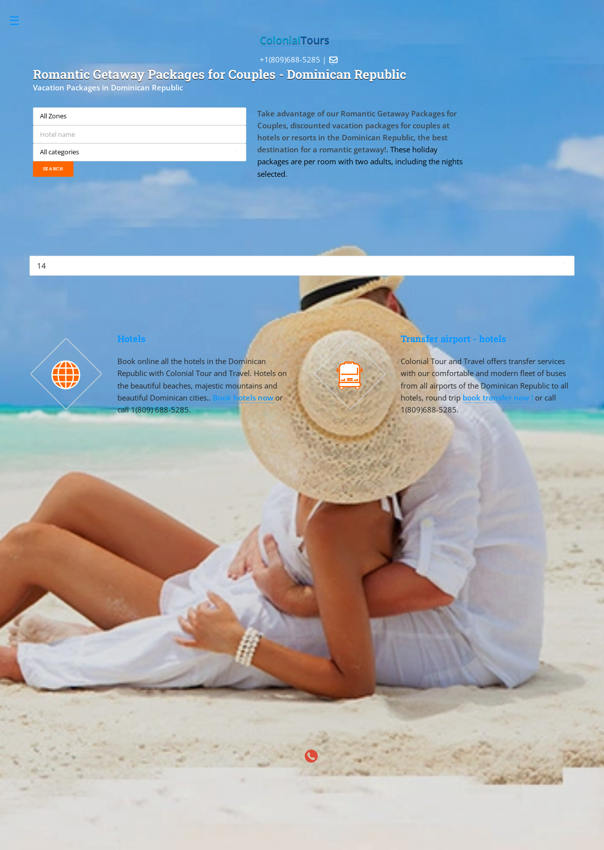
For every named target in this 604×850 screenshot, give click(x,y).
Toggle (19, 20)
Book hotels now (244, 398)
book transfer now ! (499, 398)
